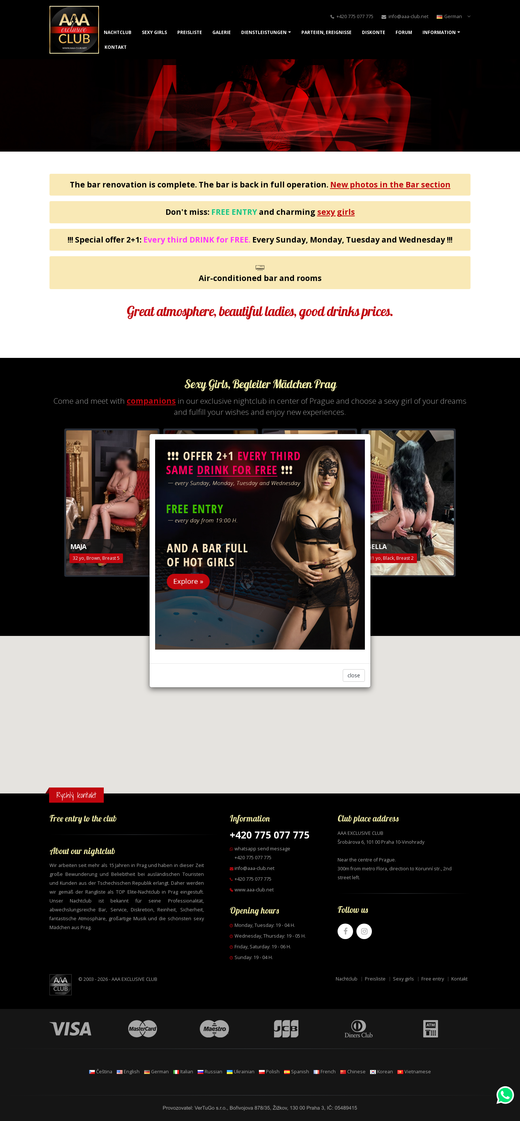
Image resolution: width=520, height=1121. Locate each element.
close (354, 675)
